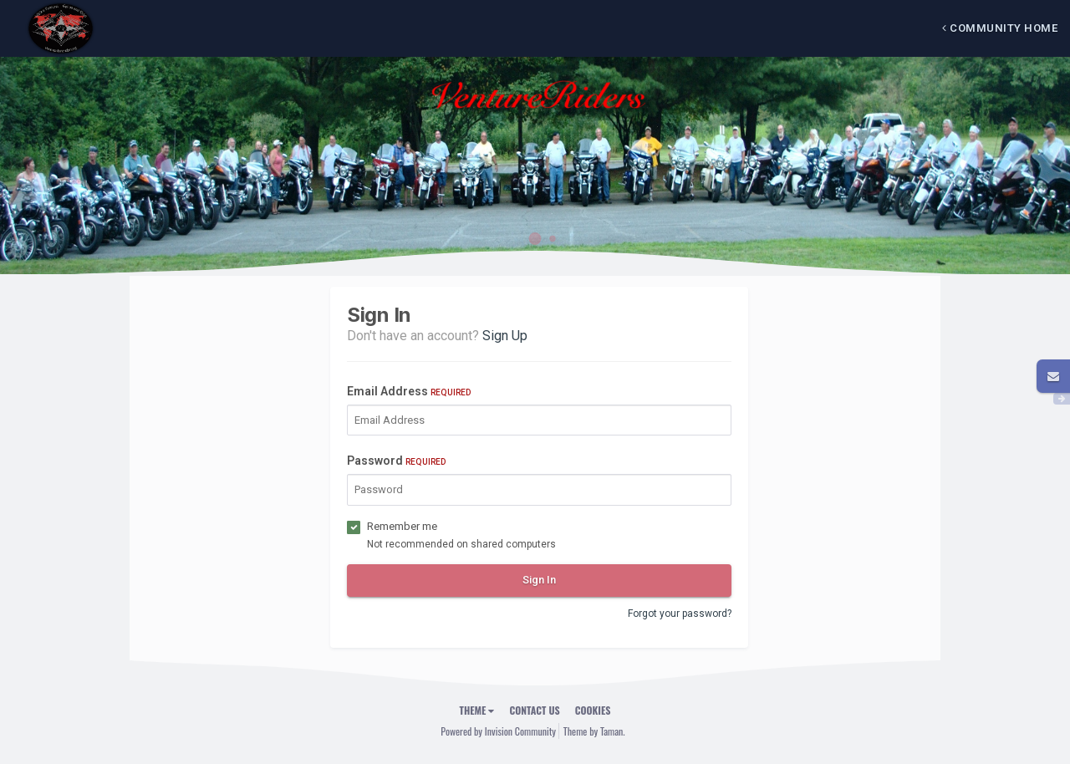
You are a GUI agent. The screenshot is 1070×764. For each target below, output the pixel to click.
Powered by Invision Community (498, 731)
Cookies (593, 710)
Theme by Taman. (594, 731)
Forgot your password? (679, 613)
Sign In (539, 579)
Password (396, 460)
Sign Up (504, 336)
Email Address (409, 391)
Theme (477, 710)
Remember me (402, 526)
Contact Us (534, 710)
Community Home (999, 28)
